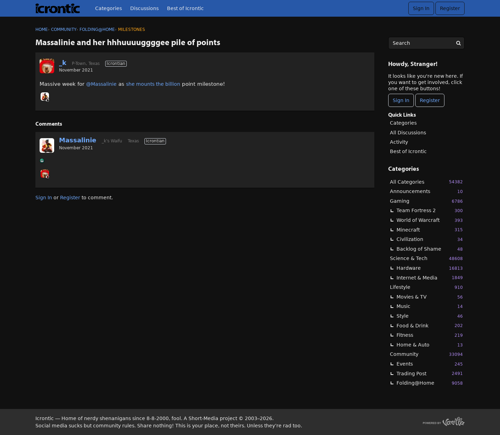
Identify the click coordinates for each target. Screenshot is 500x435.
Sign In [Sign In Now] (401, 100)
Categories (108, 8)
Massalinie (77, 140)
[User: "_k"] (47, 66)
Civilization (430, 239)
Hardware (430, 268)
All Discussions (408, 132)
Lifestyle (426, 287)
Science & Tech (426, 258)
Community (426, 354)
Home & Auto (430, 345)
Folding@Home (430, 383)
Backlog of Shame (430, 249)
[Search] (458, 43)
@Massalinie (101, 84)
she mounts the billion (153, 84)
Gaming (426, 201)
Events (430, 364)
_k (62, 62)
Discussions (144, 8)
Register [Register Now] (430, 100)
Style (430, 316)
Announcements (426, 191)
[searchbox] (426, 43)
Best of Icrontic (185, 8)
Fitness (430, 335)
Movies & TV (430, 297)
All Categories (426, 181)
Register (450, 8)
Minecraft (430, 229)
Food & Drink (430, 325)
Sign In (421, 8)
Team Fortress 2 (430, 210)
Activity (399, 142)
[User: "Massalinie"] (45, 96)
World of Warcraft (430, 220)
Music (430, 306)
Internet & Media (430, 277)
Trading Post (430, 373)
